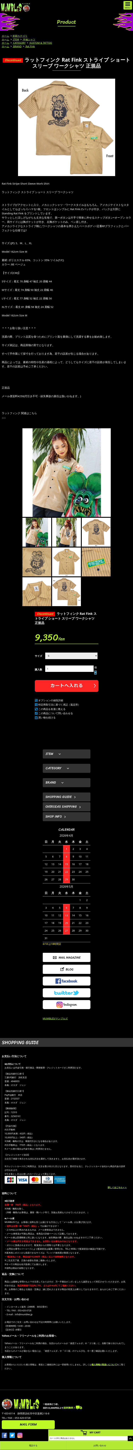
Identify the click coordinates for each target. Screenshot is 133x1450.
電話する (33, 1445)
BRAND (17, 46)
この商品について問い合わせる (55, 713)
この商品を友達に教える (52, 709)
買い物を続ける (47, 717)
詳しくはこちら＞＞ (117, 1187)
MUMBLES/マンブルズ (55, 1018)
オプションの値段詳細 (50, 700)
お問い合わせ (99, 1445)
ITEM (16, 39)
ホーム (5, 36)
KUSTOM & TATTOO (40, 42)
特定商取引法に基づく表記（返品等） (59, 704)
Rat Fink (30, 46)
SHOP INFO (53, 816)
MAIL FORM (28, 1424)
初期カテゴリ (20, 36)
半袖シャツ (29, 39)
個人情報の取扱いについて (104, 1364)
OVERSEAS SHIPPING (61, 806)
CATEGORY (19, 42)
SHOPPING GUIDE (58, 797)
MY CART (95, 1432)
